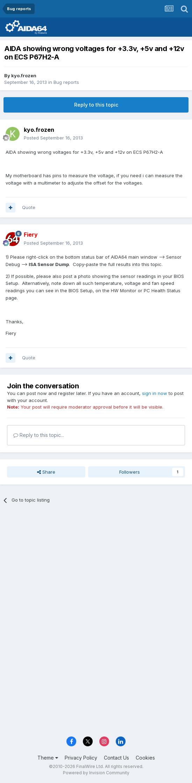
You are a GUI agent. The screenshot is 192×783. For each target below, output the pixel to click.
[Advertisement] (96, 561)
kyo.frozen (23, 75)
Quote (28, 207)
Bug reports (66, 82)
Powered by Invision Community (96, 772)
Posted (53, 138)
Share (46, 472)
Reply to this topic (96, 105)
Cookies (145, 758)
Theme (47, 758)
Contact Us (116, 758)
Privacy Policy (81, 758)
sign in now (154, 393)
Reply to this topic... (38, 435)
